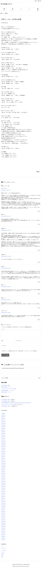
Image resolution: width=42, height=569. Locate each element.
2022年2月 (3, 498)
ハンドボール (3, 550)
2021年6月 (3, 511)
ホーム (3, 13)
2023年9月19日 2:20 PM (5, 312)
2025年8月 (3, 428)
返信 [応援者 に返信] (39, 250)
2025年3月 (3, 436)
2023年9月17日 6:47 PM (5, 190)
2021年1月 (3, 519)
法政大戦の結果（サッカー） (6, 392)
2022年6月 (3, 491)
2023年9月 (3, 466)
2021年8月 (3, 508)
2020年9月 (3, 526)
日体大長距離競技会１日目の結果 (7, 402)
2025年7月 (3, 430)
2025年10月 (3, 425)
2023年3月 (3, 476)
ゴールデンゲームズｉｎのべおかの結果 (8, 388)
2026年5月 (3, 413)
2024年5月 (3, 453)
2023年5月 (3, 473)
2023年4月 (3, 474)
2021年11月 (3, 503)
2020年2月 (3, 538)
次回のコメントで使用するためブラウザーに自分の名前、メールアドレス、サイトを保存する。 (20, 350)
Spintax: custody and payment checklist (22, 402)
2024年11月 (3, 443)
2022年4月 (3, 494)
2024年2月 (3, 458)
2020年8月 (3, 528)
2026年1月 (3, 420)
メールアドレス (18, 340)
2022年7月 (3, 489)
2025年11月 (3, 423)
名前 (2, 340)
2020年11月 (3, 523)
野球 (2, 555)
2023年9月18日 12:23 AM (6, 256)
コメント (3, 329)
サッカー (3, 547)
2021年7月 (3, 509)
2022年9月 (3, 486)
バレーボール (3, 548)
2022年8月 (3, 488)
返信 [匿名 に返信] (39, 224)
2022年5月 (3, 493)
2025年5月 (3, 433)
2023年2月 (3, 478)
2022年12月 (3, 481)
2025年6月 (3, 431)
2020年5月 (3, 533)
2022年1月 (3, 499)
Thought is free (27, 566)
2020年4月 (3, 534)
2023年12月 (3, 461)
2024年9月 (3, 446)
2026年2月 (3, 418)
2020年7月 (3, 529)
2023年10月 (3, 464)
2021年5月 (3, 513)
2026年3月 (3, 416)
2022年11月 (3, 483)
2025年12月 (3, 421)
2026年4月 (3, 415)
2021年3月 (3, 516)
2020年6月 (3, 531)
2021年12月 (3, 501)
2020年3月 (3, 536)
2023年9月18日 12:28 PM (6, 286)
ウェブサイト (3, 345)
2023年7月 (3, 469)
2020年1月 (3, 539)
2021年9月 (3, 506)
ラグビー (3, 552)
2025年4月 (3, 435)
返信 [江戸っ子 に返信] (39, 211)
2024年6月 (3, 451)
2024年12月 (3, 441)
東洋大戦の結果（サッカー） (6, 387)
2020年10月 (3, 524)
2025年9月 (3, 426)
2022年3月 (3, 496)
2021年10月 (3, 504)
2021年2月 (3, 518)
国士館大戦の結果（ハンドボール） (8, 390)
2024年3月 (3, 456)
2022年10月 (3, 484)
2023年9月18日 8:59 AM (5, 268)
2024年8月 (3, 448)
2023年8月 (3, 468)
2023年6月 (3, 471)
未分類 (2, 553)
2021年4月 (3, 514)
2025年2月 (3, 438)
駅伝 (7, 13)
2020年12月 (3, 521)
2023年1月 (3, 479)
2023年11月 (3, 463)
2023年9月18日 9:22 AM (5, 216)
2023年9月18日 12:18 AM (6, 230)
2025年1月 (3, 440)
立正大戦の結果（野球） (5, 385)
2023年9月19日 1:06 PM (5, 299)
